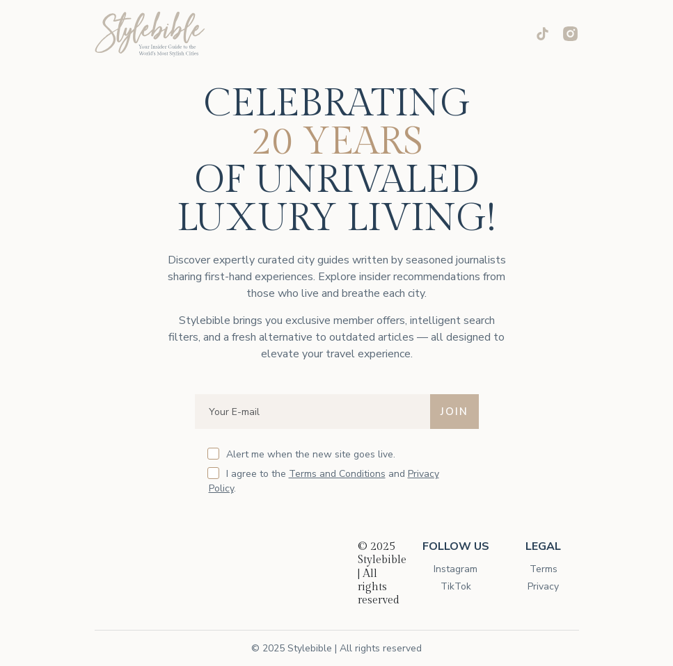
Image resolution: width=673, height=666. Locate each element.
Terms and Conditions (337, 473)
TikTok (456, 586)
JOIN (454, 412)
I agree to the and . (324, 481)
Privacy (543, 586)
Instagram (455, 569)
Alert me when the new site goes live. (302, 454)
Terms (543, 569)
